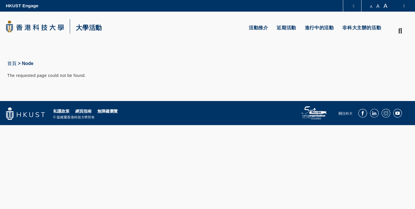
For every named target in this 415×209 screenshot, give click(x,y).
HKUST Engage (22, 5)
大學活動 (89, 28)
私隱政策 (61, 111)
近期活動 (286, 27)
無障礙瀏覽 (107, 111)
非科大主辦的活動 (361, 27)
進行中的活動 (319, 27)
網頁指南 (83, 111)
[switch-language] (400, 6)
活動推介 (258, 27)
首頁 (12, 63)
